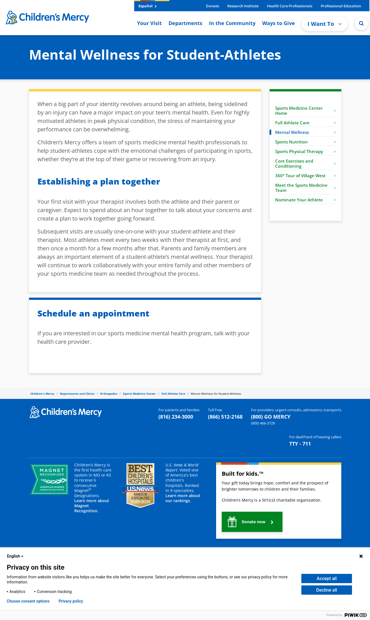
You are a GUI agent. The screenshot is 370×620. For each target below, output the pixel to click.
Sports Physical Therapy (305, 151)
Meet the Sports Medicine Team (305, 188)
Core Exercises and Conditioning (305, 163)
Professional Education (341, 5)
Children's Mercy (42, 394)
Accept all (327, 578)
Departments (185, 23)
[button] (361, 23)
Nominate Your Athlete (305, 199)
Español (147, 5)
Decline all (326, 590)
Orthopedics (108, 394)
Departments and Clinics (77, 394)
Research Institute (243, 5)
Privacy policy (71, 601)
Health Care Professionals (289, 5)
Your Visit (149, 23)
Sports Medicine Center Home (305, 110)
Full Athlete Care (305, 122)
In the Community (232, 23)
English (15, 556)
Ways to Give (278, 23)
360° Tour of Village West (305, 175)
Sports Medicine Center (139, 394)
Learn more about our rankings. (182, 498)
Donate (212, 5)
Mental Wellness (305, 132)
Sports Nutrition (305, 141)
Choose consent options (28, 601)
